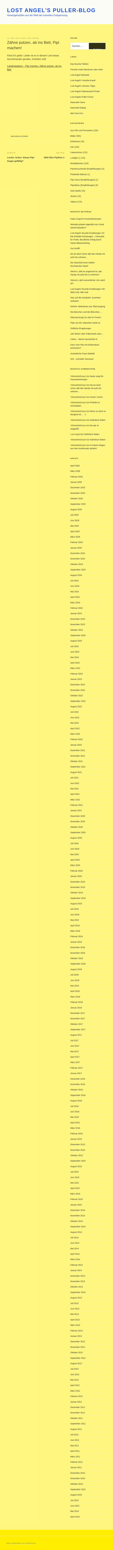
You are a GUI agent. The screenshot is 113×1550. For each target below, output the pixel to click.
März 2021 (75, 799)
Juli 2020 (74, 843)
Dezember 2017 (77, 1013)
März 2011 (75, 1456)
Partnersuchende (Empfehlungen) (85, 169)
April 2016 (75, 1122)
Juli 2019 (74, 909)
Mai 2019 (74, 920)
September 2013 (78, 1292)
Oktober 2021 (76, 761)
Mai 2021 (74, 789)
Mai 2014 (74, 1248)
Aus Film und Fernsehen (81, 130)
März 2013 (75, 1325)
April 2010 (75, 1517)
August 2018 (76, 969)
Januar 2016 (76, 1139)
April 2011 (75, 1451)
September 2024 (78, 569)
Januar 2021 (76, 810)
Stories (73, 196)
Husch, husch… (97, 397)
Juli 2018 (74, 975)
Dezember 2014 (77, 1210)
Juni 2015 (74, 1177)
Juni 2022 (74, 717)
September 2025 (78, 504)
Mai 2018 (74, 986)
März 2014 (75, 1259)
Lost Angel (32, 38)
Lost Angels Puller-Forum (81, 97)
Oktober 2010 (76, 1484)
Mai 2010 (74, 1511)
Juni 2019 (74, 914)
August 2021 (76, 772)
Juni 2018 (74, 980)
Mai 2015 (74, 1183)
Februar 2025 (76, 542)
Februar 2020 (76, 871)
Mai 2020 (74, 854)
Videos (73, 202)
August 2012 (76, 1363)
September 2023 (78, 635)
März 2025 (75, 537)
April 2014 (75, 1254)
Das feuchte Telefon (79, 64)
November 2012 (77, 1347)
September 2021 (78, 767)
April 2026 (75, 466)
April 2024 (75, 597)
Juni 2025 (74, 520)
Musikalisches (19, 136)
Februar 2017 (76, 1068)
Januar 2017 (76, 1073)
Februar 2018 (76, 1002)
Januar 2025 (76, 548)
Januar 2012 (76, 1402)
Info (72, 147)
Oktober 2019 (76, 892)
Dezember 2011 (77, 1407)
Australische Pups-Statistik (82, 353)
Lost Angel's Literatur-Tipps (82, 86)
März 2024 (75, 602)
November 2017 (77, 1018)
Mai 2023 (74, 657)
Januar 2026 (76, 482)
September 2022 (78, 701)
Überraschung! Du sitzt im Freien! (85, 317)
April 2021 (75, 794)
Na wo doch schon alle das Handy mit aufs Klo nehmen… (85, 388)
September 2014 (78, 1226)
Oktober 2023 (76, 630)
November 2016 (77, 1084)
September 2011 (78, 1423)
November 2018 (77, 953)
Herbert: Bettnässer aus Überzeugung (87, 306)
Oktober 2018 (76, 958)
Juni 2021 (74, 783)
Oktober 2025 (76, 498)
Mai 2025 (74, 526)
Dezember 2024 (77, 553)
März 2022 (75, 734)
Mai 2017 (74, 1051)
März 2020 (75, 865)
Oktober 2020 (76, 827)
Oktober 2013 (76, 1287)
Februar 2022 (76, 739)
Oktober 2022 (76, 695)
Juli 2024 (74, 580)
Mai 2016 (74, 1117)
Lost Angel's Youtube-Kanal (82, 80)
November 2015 (77, 1150)
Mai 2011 (74, 1445)
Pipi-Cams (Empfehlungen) (82, 180)
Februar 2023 (76, 674)
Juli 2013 (74, 1303)
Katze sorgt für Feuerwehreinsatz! (85, 219)
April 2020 (75, 860)
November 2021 (77, 756)
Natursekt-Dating (78, 108)
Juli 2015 (74, 1172)
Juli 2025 (74, 515)
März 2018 (75, 997)
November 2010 (77, 1478)
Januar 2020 (76, 876)
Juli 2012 (74, 1369)
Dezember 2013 (77, 1276)
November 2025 (77, 493)
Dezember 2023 (77, 619)
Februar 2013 (76, 1331)
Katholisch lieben (97, 420)
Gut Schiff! (75, 248)
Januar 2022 (76, 745)
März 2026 (75, 471)
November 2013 (77, 1281)
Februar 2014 (76, 1265)
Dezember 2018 (77, 947)
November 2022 (77, 690)
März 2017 (75, 1062)
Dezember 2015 (77, 1144)
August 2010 (76, 1495)
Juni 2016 (74, 1111)
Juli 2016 (74, 1106)
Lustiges (74, 158)
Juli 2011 (74, 1434)
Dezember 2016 (77, 1079)
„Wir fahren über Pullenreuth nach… (86, 334)
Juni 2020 (74, 849)
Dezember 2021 (77, 750)
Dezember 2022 (77, 684)
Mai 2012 (74, 1380)
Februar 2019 (76, 936)
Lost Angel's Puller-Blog (51, 10)
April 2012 (75, 1385)
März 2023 (75, 668)
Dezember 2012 (77, 1341)
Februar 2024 (76, 608)
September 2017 (78, 1029)
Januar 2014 (76, 1270)
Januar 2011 (76, 1467)
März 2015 (75, 1194)
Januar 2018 (76, 1008)
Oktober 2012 (76, 1352)
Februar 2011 (76, 1462)
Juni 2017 (74, 1046)
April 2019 (75, 925)
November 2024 (77, 559)
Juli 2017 (74, 1040)
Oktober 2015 (76, 1155)
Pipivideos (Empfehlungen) (82, 185)
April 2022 (75, 728)
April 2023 (75, 663)
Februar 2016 (76, 1133)
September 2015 (78, 1161)
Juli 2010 (74, 1500)
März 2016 (75, 1128)
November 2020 (77, 821)
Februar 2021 (76, 805)
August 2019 (76, 903)
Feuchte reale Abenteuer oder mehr (86, 69)
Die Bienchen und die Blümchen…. (86, 312)
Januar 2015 (76, 1205)
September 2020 (78, 832)
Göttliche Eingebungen (80, 328)
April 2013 (75, 1320)
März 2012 (75, 1391)
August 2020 (76, 838)
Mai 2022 (74, 723)
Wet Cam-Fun (76, 113)
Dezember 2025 (77, 487)
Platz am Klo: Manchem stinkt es (85, 323)
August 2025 (76, 509)
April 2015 (75, 1188)
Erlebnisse (75, 141)
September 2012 (78, 1358)
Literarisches (76, 152)
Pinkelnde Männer (78, 174)
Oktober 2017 (76, 1024)
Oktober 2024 (76, 564)
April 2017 (75, 1057)
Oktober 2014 (76, 1221)
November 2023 (77, 624)
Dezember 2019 (77, 882)
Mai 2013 (74, 1314)
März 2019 (75, 931)
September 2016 (78, 1095)
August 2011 (76, 1429)
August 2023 (76, 641)
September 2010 (78, 1489)
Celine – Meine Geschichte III (83, 339)
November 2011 (77, 1412)
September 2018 (78, 964)
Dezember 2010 (77, 1473)
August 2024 (76, 575)
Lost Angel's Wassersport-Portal (84, 91)
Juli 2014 (74, 1237)
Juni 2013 (74, 1309)
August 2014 (76, 1232)
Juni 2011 (74, 1440)
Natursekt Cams (77, 102)
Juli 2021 (74, 778)
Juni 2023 (74, 652)
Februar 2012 (76, 1396)
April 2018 (75, 991)
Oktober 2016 (76, 1090)
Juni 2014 (74, 1243)
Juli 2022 (74, 712)
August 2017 (76, 1035)
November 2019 (77, 887)
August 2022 (76, 706)
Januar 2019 (76, 942)
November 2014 (77, 1215)
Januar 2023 (76, 679)
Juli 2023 (74, 646)
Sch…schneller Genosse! (82, 359)
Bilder (73, 136)
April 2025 (75, 531)
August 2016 (76, 1101)
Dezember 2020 (77, 816)
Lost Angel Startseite (79, 75)
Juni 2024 (74, 586)
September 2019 (78, 898)
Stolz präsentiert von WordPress (21, 1543)
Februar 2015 (76, 1199)
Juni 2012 (74, 1374)
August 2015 (76, 1166)
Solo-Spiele (75, 191)
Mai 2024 (74, 591)
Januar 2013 (76, 1336)
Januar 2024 (76, 613)
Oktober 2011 (76, 1418)
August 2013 (76, 1298)
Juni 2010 (74, 1506)
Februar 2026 (76, 477)
